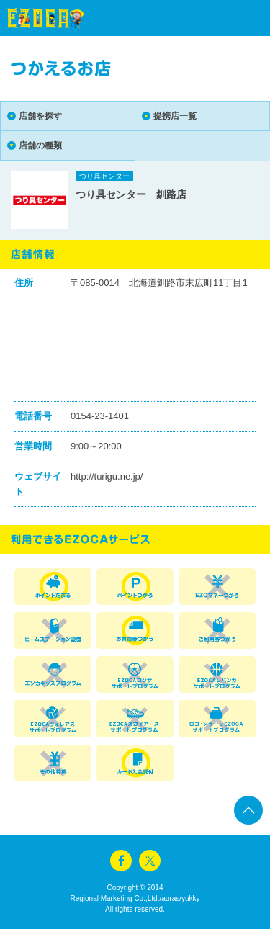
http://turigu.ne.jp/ (107, 476)
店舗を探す (40, 116)
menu (234, 18)
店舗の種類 (40, 145)
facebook (121, 860)
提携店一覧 (175, 116)
